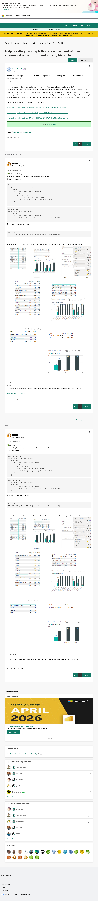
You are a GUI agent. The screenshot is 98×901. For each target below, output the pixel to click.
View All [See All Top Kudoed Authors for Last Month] (10, 838)
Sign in (75, 25)
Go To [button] (88, 25)
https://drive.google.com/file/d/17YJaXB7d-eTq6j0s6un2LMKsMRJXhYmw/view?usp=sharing (37, 113)
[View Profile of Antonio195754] (17, 69)
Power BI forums (12, 43)
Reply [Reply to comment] (86, 406)
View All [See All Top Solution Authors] (10, 796)
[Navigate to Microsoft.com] (7, 16)
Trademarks (4, 890)
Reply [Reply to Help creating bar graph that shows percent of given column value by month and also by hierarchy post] (86, 144)
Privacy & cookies (6, 884)
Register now (67, 35)
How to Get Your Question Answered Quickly (22, 754)
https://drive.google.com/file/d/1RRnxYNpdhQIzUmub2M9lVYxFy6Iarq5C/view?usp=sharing (37, 118)
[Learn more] (13, 732)
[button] (72, 60)
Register (67, 25)
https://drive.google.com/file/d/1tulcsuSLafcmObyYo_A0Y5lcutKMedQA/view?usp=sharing (37, 108)
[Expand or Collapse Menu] (3, 21)
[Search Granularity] (39, 29)
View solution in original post (17, 393)
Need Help (16, 132)
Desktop (61, 43)
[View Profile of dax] (20, 163)
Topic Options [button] (84, 60)
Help (81, 25)
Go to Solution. (52, 124)
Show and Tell (27, 132)
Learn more (6, 10)
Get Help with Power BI (44, 43)
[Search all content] (71, 29)
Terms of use (5, 887)
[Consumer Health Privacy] (26, 894)
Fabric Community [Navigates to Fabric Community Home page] (22, 15)
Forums (26, 43)
